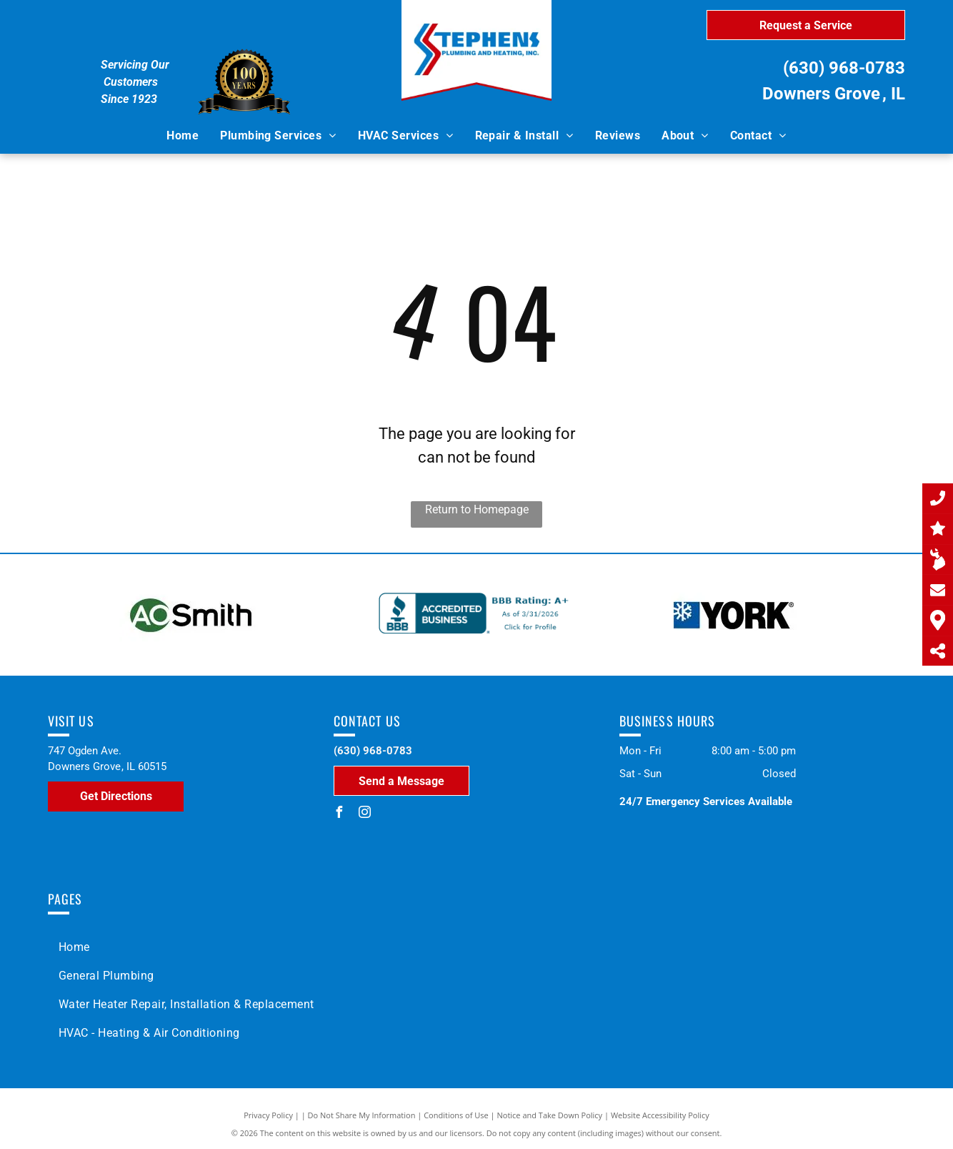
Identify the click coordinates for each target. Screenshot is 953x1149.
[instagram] (365, 814)
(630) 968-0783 (844, 68)
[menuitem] (182, 136)
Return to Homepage (477, 509)
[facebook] (339, 814)
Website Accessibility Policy (660, 1115)
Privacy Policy (268, 1115)
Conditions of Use (456, 1115)
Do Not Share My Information (362, 1115)
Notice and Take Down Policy (550, 1115)
